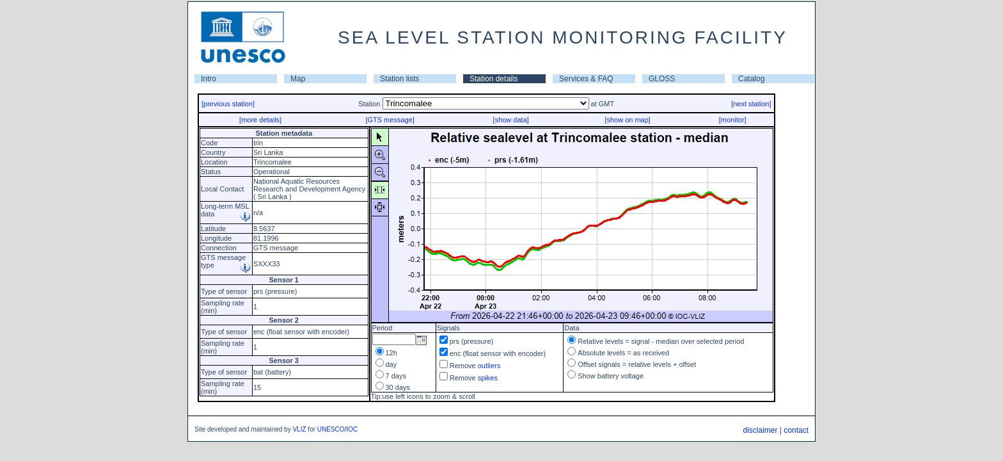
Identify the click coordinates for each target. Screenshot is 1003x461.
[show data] (511, 120)
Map (297, 78)
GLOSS (662, 78)
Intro (208, 78)
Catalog (751, 78)
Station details (493, 78)
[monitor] (732, 120)
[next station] (751, 104)
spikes (488, 378)
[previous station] (228, 104)
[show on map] (627, 120)
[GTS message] (389, 120)
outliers (489, 365)
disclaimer (760, 430)
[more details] (260, 120)
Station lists (399, 78)
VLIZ (299, 429)
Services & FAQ (586, 78)
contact (796, 430)
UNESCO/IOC (337, 429)
